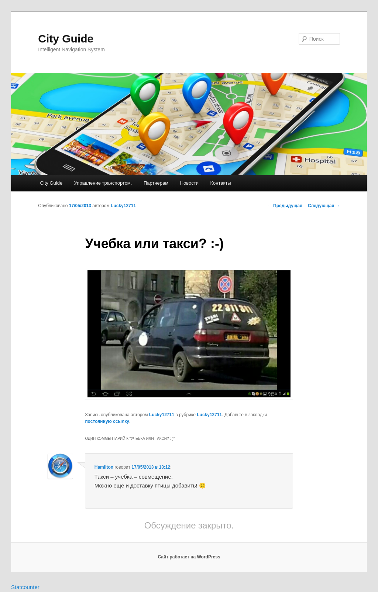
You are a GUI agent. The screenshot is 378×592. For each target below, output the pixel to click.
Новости (189, 183)
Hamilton (103, 467)
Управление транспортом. (103, 183)
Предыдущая (285, 205)
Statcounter (25, 587)
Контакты (220, 183)
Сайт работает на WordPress (189, 557)
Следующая (324, 205)
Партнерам (156, 183)
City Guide (65, 38)
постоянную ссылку (107, 421)
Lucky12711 (123, 205)
